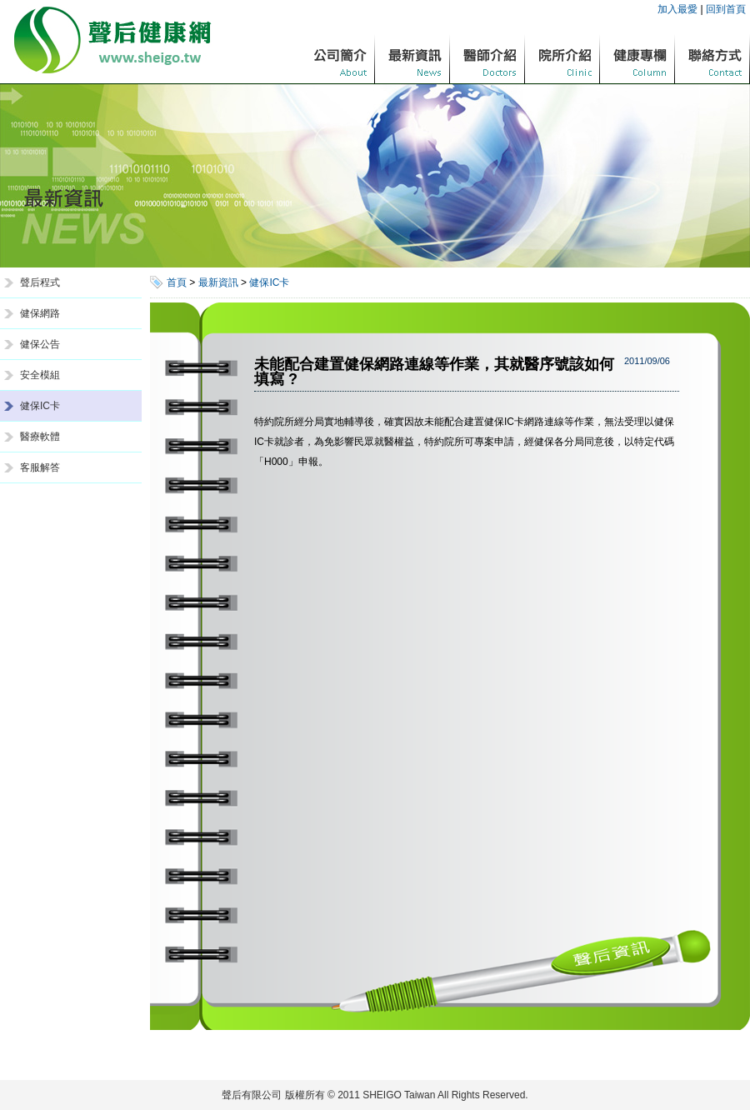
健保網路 (40, 313)
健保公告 (40, 344)
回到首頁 (726, 9)
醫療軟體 (40, 436)
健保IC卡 (40, 406)
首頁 (177, 282)
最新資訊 (218, 282)
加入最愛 (678, 9)
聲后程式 (40, 282)
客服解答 (40, 467)
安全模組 (40, 375)
